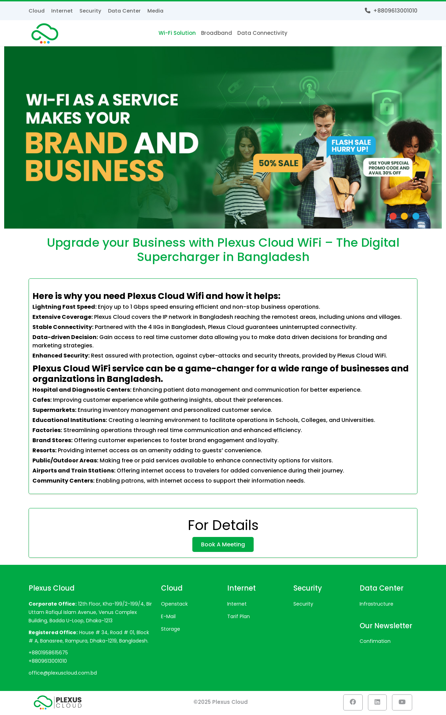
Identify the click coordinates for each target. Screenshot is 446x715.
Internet (62, 10)
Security (91, 10)
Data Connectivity (262, 33)
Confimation (375, 642)
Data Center (125, 10)
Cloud (37, 10)
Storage (170, 629)
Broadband (216, 33)
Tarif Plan (238, 617)
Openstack (174, 604)
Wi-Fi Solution (177, 33)
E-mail (168, 617)
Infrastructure (376, 604)
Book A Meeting (223, 546)
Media (157, 10)
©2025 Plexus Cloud (220, 703)
